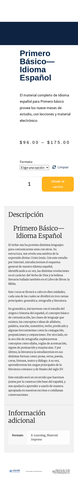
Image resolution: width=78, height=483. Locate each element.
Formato (26, 162)
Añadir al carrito (57, 184)
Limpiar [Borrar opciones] (63, 167)
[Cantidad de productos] (31, 184)
